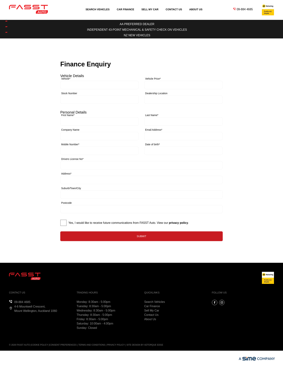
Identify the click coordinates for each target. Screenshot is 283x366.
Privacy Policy (116, 345)
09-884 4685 (245, 9)
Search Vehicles (98, 9)
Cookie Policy (39, 345)
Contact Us (174, 9)
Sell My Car (149, 9)
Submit (141, 236)
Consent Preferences (63, 345)
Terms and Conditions (91, 345)
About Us (196, 9)
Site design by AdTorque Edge (145, 345)
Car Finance (125, 9)
